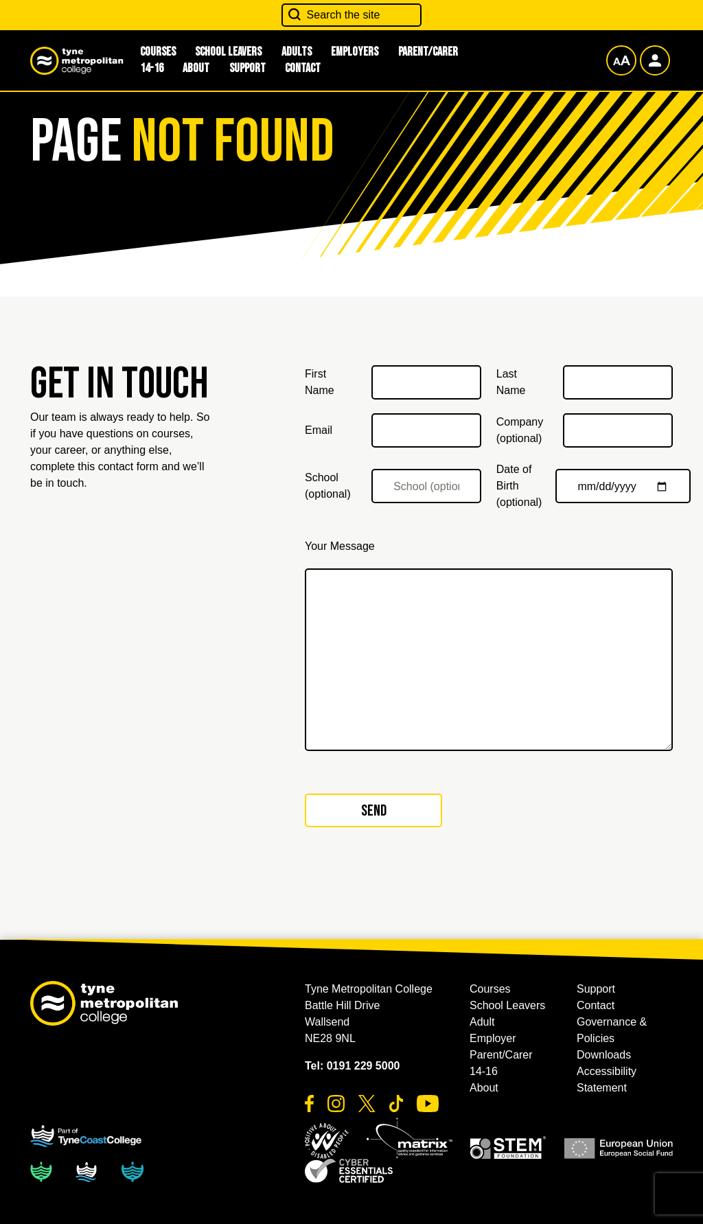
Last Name (511, 382)
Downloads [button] (604, 1055)
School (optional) (328, 486)
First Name (319, 382)
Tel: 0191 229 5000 (352, 1066)
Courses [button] (490, 989)
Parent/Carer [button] (428, 52)
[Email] (426, 430)
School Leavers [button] (507, 1005)
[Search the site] (351, 15)
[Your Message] (489, 659)
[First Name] (426, 382)
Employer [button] (493, 1038)
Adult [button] (482, 1022)
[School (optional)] (426, 486)
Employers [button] (354, 52)
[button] (327, 1141)
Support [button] (247, 68)
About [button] (196, 68)
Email (318, 430)
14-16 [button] (151, 68)
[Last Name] (618, 382)
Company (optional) (519, 430)
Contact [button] (303, 68)
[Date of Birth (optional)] (623, 486)
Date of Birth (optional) (519, 485)
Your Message (340, 546)
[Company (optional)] (618, 430)
